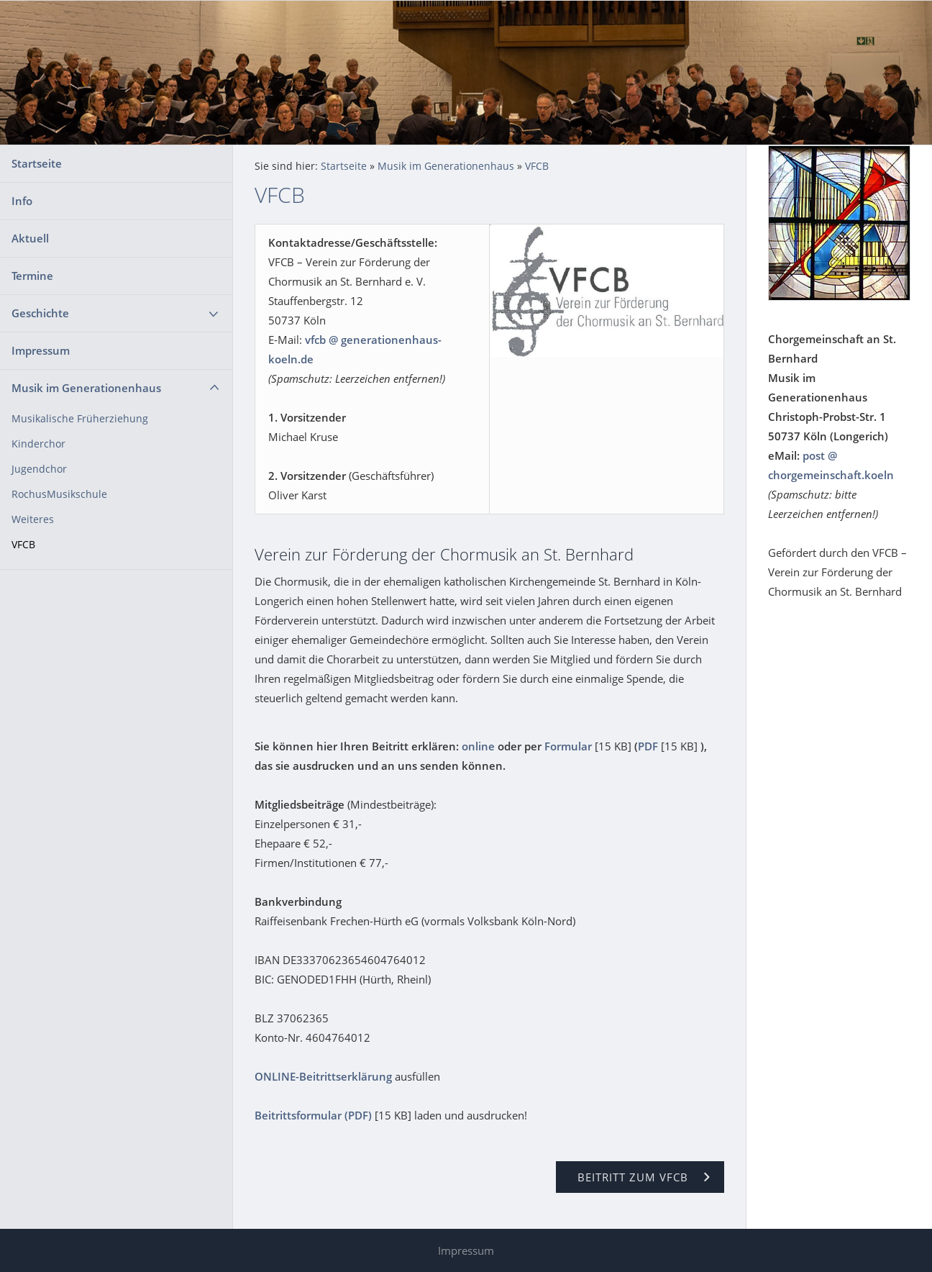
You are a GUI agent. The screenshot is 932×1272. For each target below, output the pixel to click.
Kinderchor (38, 443)
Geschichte (40, 313)
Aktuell (30, 238)
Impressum (41, 350)
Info (22, 201)
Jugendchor (39, 469)
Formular (568, 746)
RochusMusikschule (59, 494)
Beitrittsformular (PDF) (313, 1115)
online (478, 746)
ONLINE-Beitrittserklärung (323, 1076)
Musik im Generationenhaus (86, 388)
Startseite (37, 163)
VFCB (23, 544)
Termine (32, 275)
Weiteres (33, 519)
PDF (648, 746)
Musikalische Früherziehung (80, 418)
